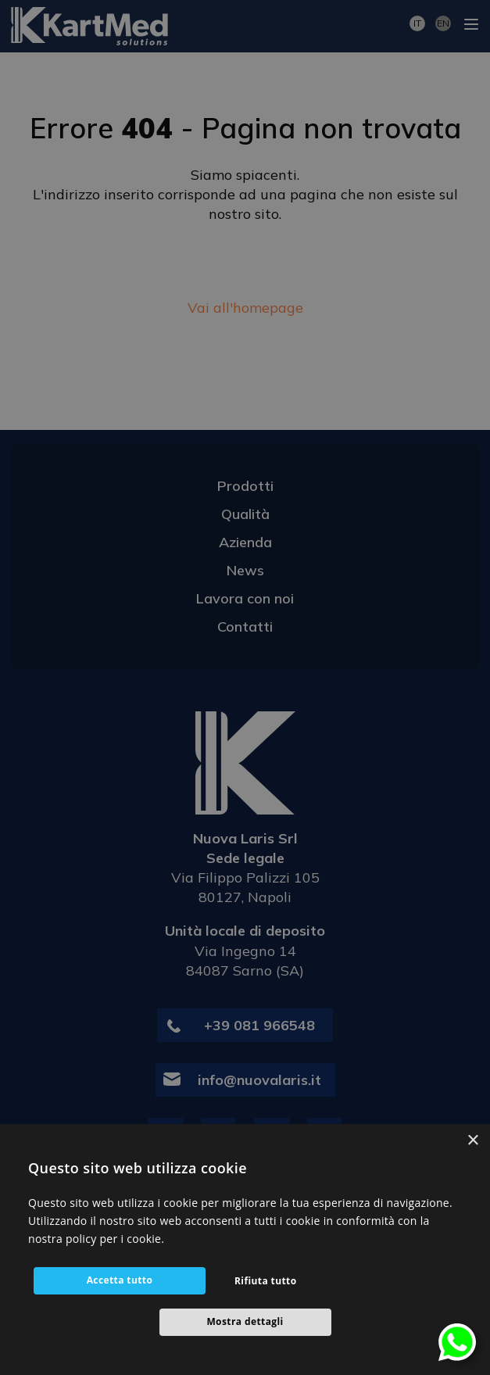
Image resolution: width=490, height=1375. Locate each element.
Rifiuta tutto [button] (265, 1280)
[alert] (245, 687)
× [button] (472, 1141)
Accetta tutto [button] (120, 1280)
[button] (245, 1322)
